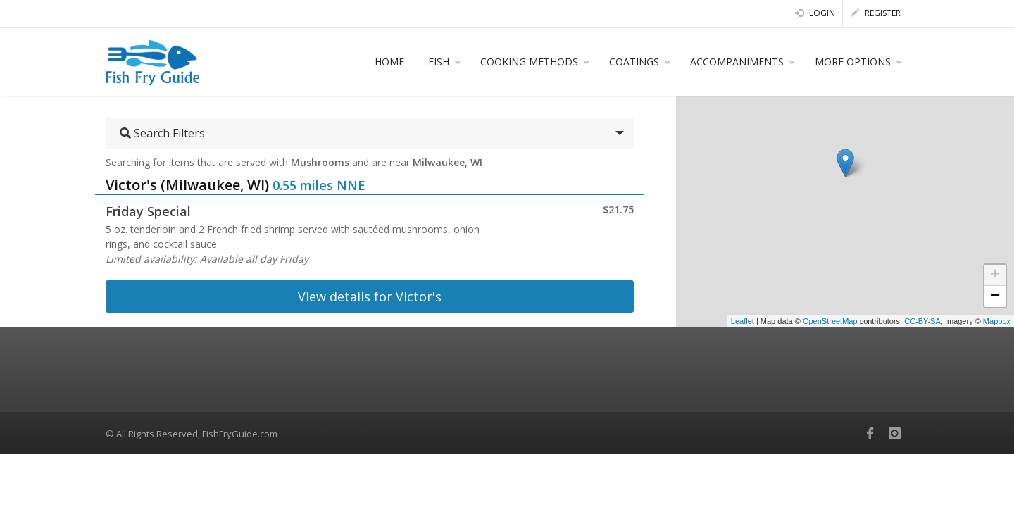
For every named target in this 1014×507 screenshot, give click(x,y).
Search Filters (162, 133)
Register (876, 13)
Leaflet (742, 321)
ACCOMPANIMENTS (737, 61)
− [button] (995, 296)
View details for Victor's (370, 296)
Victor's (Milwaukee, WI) (187, 184)
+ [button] (995, 275)
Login (815, 13)
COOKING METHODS (529, 61)
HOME (389, 61)
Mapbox (996, 321)
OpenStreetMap (830, 321)
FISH (438, 61)
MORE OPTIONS (853, 61)
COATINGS (634, 61)
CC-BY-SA (922, 321)
